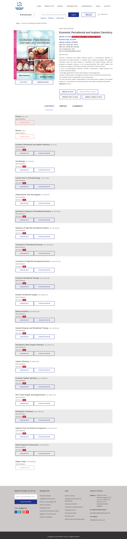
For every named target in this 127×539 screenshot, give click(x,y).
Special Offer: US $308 (87, 92)
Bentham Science (63, 536)
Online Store (103, 14)
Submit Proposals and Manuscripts (75, 519)
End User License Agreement (48, 502)
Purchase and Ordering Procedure (49, 511)
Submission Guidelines (46, 517)
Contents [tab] (49, 106)
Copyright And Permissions (47, 499)
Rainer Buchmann (69, 28)
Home (39, 6)
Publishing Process (45, 508)
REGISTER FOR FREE (25, 502)
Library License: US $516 (93, 97)
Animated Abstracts (45, 496)
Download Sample (43, 82)
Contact (107, 6)
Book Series (59, 18)
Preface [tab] (63, 106)
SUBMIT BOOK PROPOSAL (89, 14)
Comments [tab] (77, 106)
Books (60, 6)
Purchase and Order (70, 513)
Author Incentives (70, 496)
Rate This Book (63, 54)
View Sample (23, 82)
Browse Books (26, 15)
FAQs (98, 6)
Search (73, 15)
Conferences (86, 6)
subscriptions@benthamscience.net (100, 513)
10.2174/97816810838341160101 (71, 51)
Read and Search (69, 516)
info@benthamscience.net (97, 520)
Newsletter (49, 6)
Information (72, 6)
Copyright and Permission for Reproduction (73, 500)
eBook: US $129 (67, 92)
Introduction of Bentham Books (74, 507)
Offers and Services (45, 505)
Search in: (44, 18)
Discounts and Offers (71, 504)
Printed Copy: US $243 (70, 97)
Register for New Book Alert (48, 514)
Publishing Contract (70, 510)
